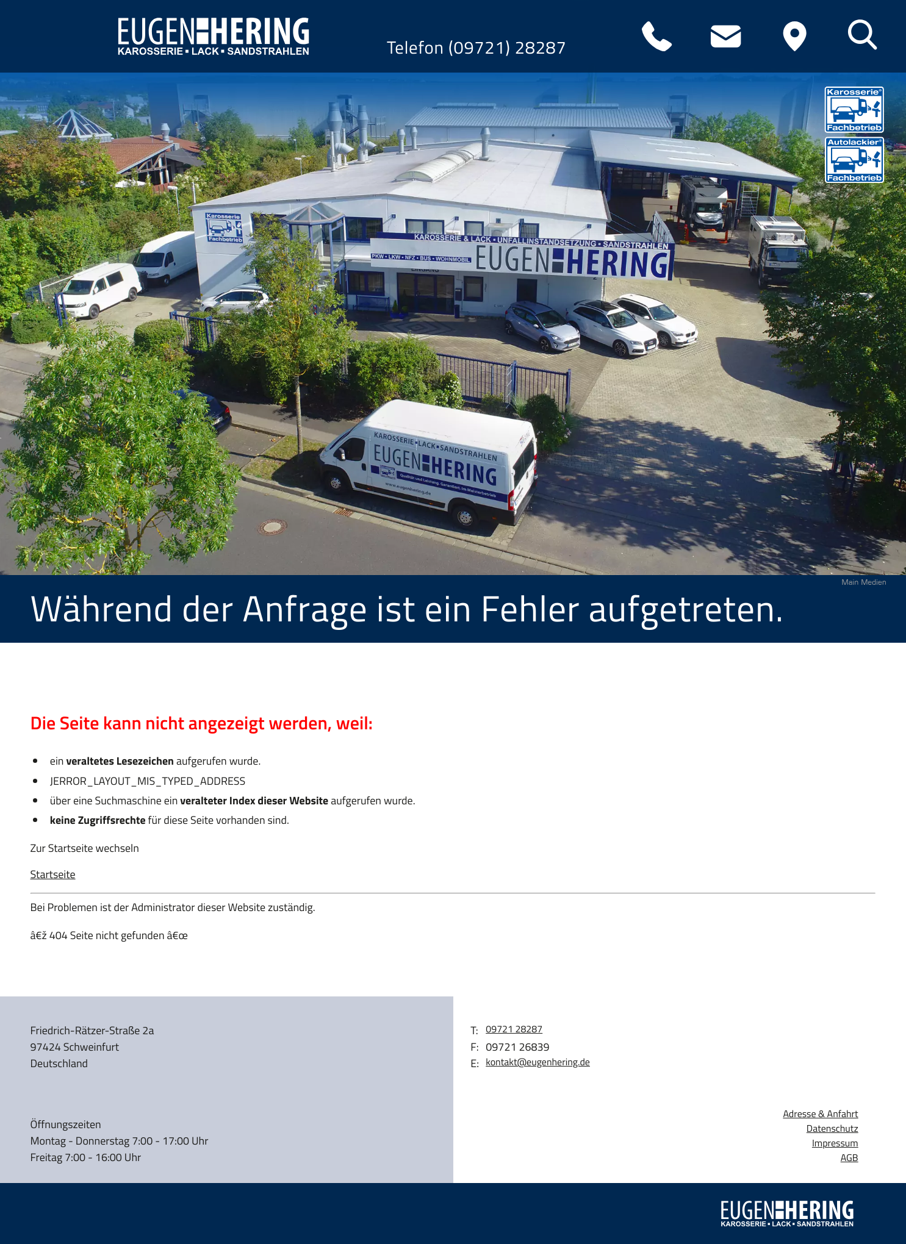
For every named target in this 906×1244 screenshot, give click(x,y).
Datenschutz (832, 1129)
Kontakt (62, 400)
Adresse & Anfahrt (820, 1114)
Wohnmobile (85, 292)
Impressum (835, 1144)
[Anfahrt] (795, 36)
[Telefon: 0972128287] (657, 36)
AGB (849, 1158)
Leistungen (77, 238)
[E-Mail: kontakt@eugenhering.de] (726, 36)
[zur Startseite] (209, 36)
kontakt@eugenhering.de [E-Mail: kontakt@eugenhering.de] (538, 1063)
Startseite (53, 874)
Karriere (65, 346)
